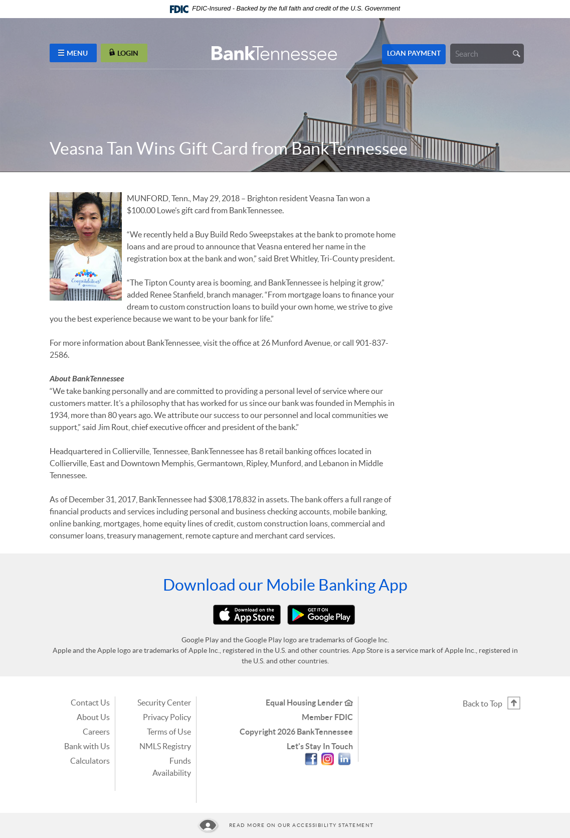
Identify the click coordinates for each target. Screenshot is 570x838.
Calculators (90, 760)
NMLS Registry (165, 746)
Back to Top (482, 703)
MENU (73, 53)
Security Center (164, 702)
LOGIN (123, 53)
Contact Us (90, 702)
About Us (93, 717)
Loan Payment (414, 53)
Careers (96, 731)
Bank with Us (87, 746)
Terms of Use (169, 731)
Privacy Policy (167, 717)
